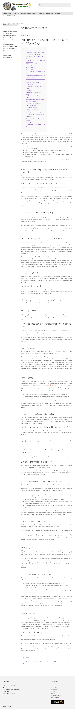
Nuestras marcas (54, 689)
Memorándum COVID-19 (9, 15)
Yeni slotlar (28, 122)
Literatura (57, 13)
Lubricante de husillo (7, 57)
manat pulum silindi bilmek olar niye (35, 99)
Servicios (41, 13)
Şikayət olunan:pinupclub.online (34, 112)
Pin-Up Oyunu (29, 84)
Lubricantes (10, 29)
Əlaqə (27, 94)
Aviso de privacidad (55, 697)
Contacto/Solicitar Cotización (28, 13)
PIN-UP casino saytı (31, 105)
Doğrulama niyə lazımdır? (32, 109)
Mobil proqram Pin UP (31, 64)
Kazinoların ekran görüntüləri (33, 92)
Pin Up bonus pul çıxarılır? (32, 107)
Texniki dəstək (29, 69)
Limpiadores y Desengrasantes (10, 46)
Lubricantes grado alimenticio (10, 51)
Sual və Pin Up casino (31, 67)
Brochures (16, 13)
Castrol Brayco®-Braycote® (9, 35)
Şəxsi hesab (29, 128)
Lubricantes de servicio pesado (10, 49)
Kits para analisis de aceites (9, 44)
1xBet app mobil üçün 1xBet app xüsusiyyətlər (58, 661)
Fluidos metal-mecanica (8, 40)
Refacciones (49, 13)
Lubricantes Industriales (10, 53)
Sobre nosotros (7, 13)
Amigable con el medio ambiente (10, 31)
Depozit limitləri (30, 90)
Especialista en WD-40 (8, 37)
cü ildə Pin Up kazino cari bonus (33, 82)
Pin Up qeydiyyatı (30, 65)
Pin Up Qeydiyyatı (30, 111)
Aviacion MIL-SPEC (7, 33)
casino (9, 23)
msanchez (40, 25)
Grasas (4, 42)
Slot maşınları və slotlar (32, 101)
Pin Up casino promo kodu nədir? (34, 103)
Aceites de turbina (7, 55)
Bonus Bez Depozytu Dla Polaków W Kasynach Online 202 (33, 662)
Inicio (6, 23)
